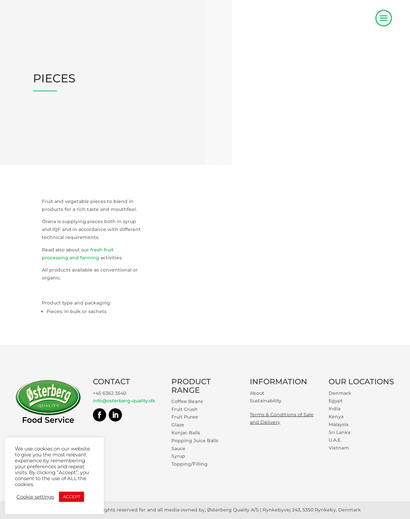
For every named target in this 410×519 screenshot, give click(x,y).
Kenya (336, 416)
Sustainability (265, 401)
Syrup (178, 456)
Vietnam (339, 448)
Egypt (336, 401)
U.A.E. (335, 440)
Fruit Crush (184, 409)
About (257, 393)
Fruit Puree (184, 417)
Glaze (177, 425)
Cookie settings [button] (35, 497)
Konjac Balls (185, 433)
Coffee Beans (187, 401)
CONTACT (111, 381)
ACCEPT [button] (71, 496)
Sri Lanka (339, 432)
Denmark (340, 393)
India (334, 409)
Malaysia (338, 424)
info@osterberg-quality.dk (124, 401)
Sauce (178, 448)
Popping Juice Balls (194, 441)
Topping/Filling (189, 464)
